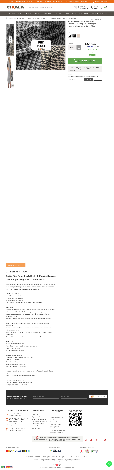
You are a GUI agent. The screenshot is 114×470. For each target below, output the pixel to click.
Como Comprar (54, 420)
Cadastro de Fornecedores (39, 421)
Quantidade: (71, 43)
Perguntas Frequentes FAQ (57, 430)
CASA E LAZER (70, 13)
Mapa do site (74, 461)
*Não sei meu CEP (98, 80)
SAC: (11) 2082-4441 (15, 416)
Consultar (89, 79)
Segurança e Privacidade (39, 417)
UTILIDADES (83, 13)
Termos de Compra (55, 422)
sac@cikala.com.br (14, 426)
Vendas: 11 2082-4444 (15, 414)
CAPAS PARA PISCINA (15, 13)
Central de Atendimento (56, 417)
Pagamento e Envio (55, 424)
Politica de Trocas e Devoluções (55, 427)
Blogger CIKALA (36, 428)
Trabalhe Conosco (37, 426)
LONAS (28, 13)
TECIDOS (58, 13)
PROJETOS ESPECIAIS (99, 13)
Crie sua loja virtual (44, 467)
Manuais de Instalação (56, 432)
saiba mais (72, 70)
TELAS (37, 13)
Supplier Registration (38, 423)
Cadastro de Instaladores (39, 419)
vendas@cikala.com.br (15, 424)
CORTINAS (47, 13)
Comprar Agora (86, 61)
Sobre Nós (35, 414)
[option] (10, 40)
